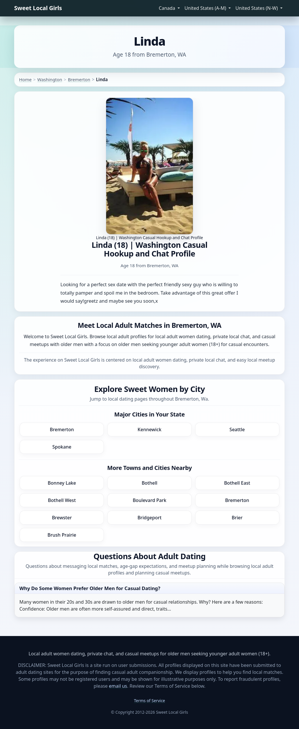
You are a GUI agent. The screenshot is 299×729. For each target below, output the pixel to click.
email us (118, 686)
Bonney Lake (62, 483)
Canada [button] (167, 8)
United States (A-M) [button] (205, 8)
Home (25, 79)
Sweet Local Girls (38, 8)
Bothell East (237, 483)
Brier (237, 517)
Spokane (61, 447)
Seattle (237, 429)
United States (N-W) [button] (257, 8)
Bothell (149, 483)
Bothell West (62, 500)
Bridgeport (149, 517)
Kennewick (149, 429)
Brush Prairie (61, 535)
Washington (49, 79)
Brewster (62, 517)
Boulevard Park (149, 500)
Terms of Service (149, 700)
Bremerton (79, 79)
